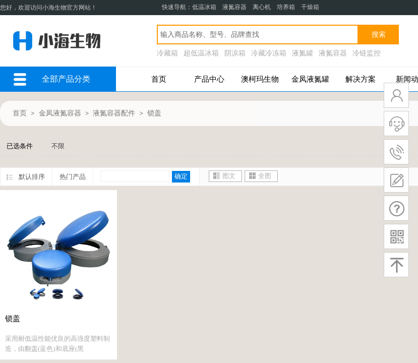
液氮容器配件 (114, 113)
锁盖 (154, 113)
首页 (158, 79)
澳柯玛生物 (260, 79)
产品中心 (209, 79)
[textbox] (258, 34)
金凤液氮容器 (60, 113)
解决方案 (360, 79)
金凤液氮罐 (310, 79)
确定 (181, 176)
